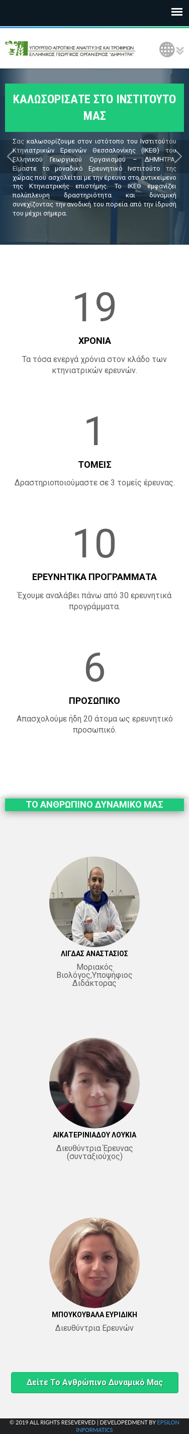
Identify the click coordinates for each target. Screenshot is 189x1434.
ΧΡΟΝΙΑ (94, 340)
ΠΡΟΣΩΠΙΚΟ (94, 700)
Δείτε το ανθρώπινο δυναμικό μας (95, 1382)
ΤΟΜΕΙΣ (95, 464)
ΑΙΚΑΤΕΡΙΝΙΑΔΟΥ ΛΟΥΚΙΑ (94, 1135)
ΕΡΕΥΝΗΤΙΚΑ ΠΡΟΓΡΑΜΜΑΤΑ (94, 576)
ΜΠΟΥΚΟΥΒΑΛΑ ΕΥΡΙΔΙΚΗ (94, 1315)
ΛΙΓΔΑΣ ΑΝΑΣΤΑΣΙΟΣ (94, 954)
